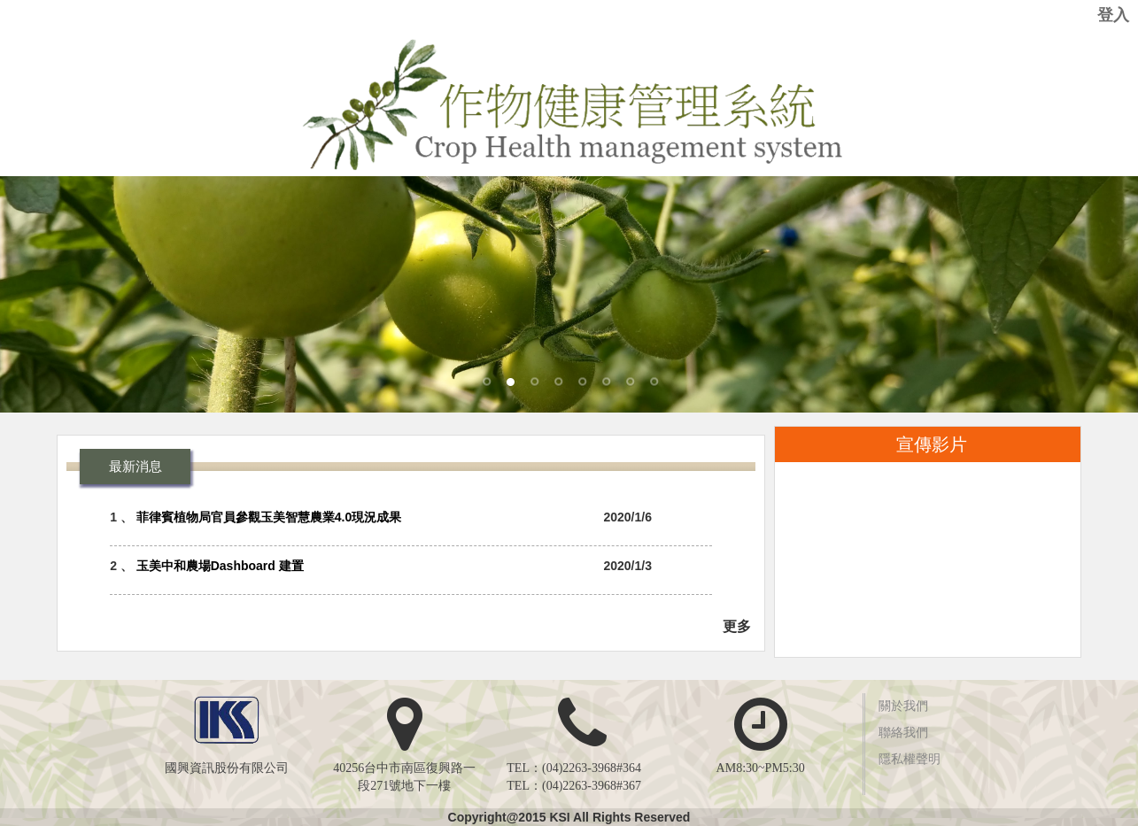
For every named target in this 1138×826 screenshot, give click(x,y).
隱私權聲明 (910, 759)
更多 (737, 626)
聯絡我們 (903, 732)
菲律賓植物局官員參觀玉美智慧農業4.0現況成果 (268, 517)
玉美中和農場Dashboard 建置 (220, 566)
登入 (1113, 15)
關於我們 (903, 706)
